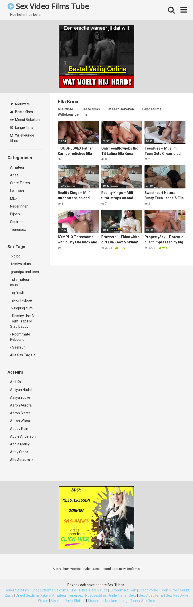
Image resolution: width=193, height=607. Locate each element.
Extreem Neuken (123, 590)
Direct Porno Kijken (153, 590)
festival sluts (20, 264)
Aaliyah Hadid (21, 390)
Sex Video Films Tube (48, 6)
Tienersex (18, 230)
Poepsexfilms (96, 595)
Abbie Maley (20, 444)
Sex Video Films (151, 595)
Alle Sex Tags (22, 355)
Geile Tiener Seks (122, 595)
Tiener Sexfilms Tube (21, 590)
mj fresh (17, 293)
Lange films (21, 127)
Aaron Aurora (21, 405)
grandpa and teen (24, 272)
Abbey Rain (19, 429)
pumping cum (21, 308)
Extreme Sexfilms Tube (58, 590)
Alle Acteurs (21, 460)
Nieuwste (20, 104)
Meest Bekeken (25, 120)
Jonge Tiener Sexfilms (137, 601)
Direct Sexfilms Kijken (33, 595)
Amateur (17, 167)
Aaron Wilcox (20, 421)
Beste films (21, 112)
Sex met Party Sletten (68, 601)
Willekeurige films (22, 138)
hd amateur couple (19, 282)
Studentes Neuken (102, 601)
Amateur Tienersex (67, 595)
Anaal (14, 175)
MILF (13, 198)
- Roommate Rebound (20, 337)
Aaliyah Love (20, 397)
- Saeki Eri (18, 347)
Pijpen (15, 214)
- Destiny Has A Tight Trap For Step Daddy (22, 321)
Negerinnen (19, 206)
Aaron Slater (20, 413)
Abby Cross (19, 452)
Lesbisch (17, 191)
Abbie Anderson (23, 436)
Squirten (17, 222)
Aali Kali (16, 382)
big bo (15, 256)
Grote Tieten (20, 183)
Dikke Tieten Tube (93, 590)
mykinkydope (21, 300)
